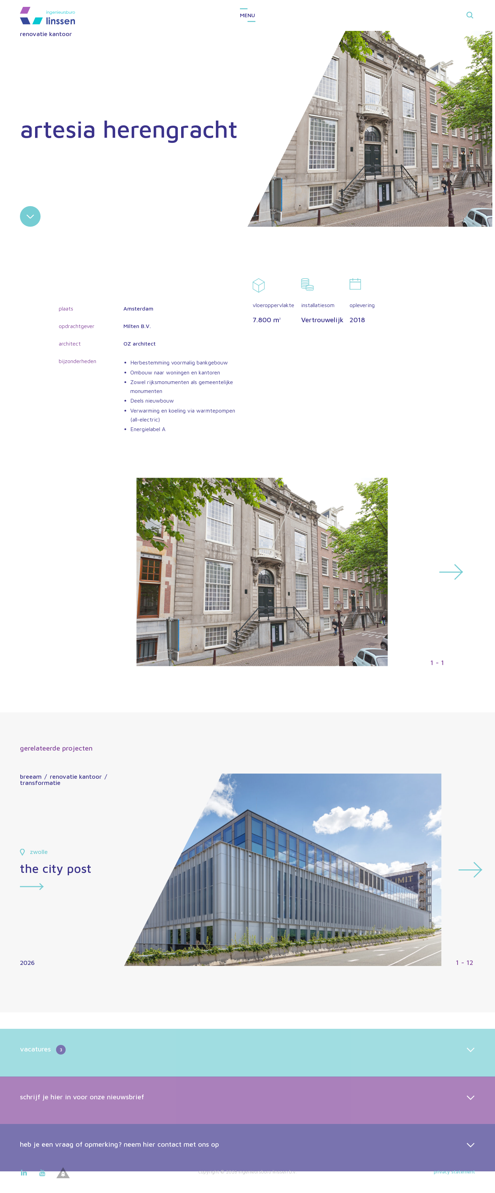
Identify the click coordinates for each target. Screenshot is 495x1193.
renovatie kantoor (46, 33)
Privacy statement (454, 1171)
